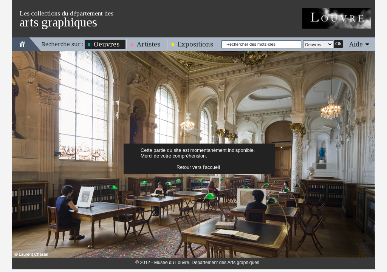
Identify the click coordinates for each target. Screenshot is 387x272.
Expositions (195, 44)
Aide (356, 44)
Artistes (148, 44)
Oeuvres (106, 44)
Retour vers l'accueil (198, 167)
